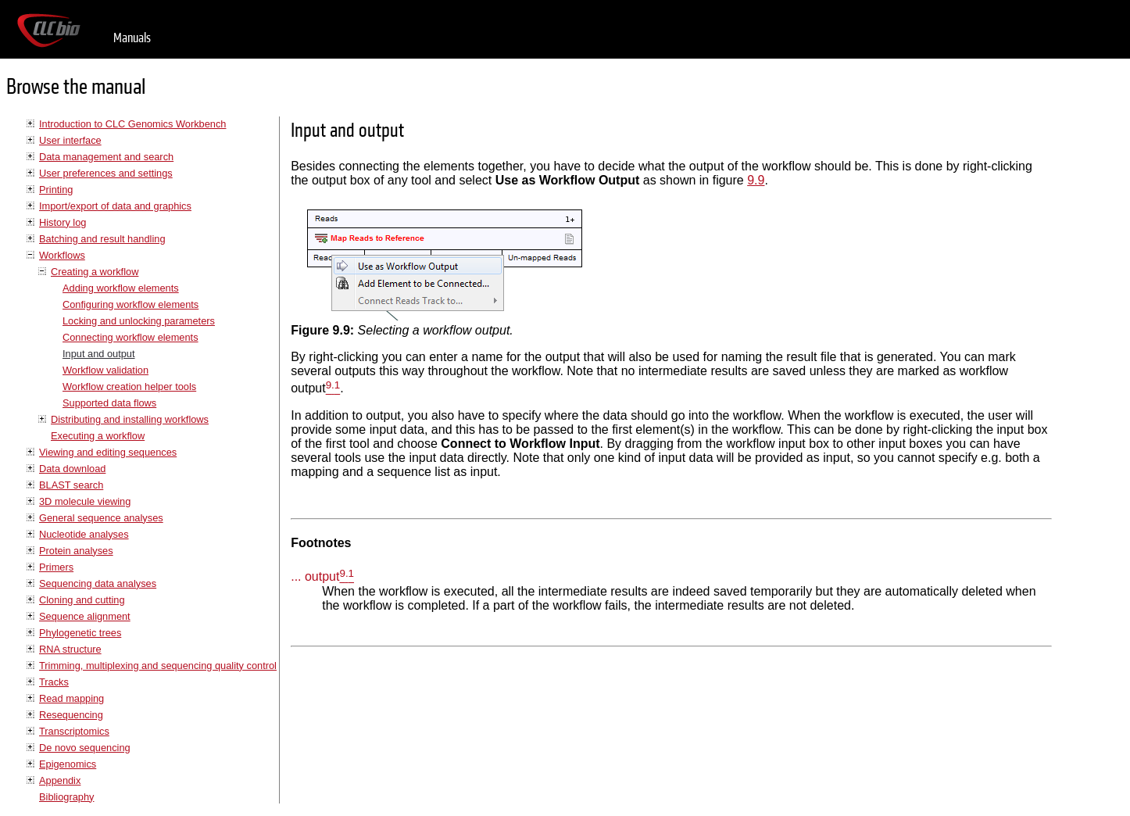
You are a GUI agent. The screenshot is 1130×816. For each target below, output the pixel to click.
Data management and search (106, 157)
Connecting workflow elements (130, 337)
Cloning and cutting (82, 600)
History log (62, 222)
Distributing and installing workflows (130, 419)
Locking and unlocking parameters (139, 321)
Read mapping (71, 698)
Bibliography (66, 797)
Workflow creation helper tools (129, 386)
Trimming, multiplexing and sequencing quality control (158, 665)
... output (315, 577)
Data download (72, 468)
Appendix (59, 780)
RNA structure (70, 649)
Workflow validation (105, 370)
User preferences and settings (106, 173)
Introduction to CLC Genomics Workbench (132, 124)
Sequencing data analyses (97, 583)
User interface (70, 140)
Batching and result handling (102, 239)
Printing (56, 189)
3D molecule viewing (85, 501)
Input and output (99, 354)
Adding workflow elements (121, 288)
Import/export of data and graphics (115, 206)
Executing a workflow (98, 436)
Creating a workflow (94, 271)
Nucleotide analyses (84, 534)
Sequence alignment (85, 616)
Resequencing (71, 715)
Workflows (62, 255)
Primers (56, 567)
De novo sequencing (85, 747)
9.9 (755, 180)
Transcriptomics (74, 731)
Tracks (54, 682)
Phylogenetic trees (80, 633)
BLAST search (71, 485)
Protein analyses (76, 551)
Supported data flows (109, 403)
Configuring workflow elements (130, 304)
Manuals (132, 38)
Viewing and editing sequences (108, 452)
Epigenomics (67, 764)
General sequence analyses (101, 518)
